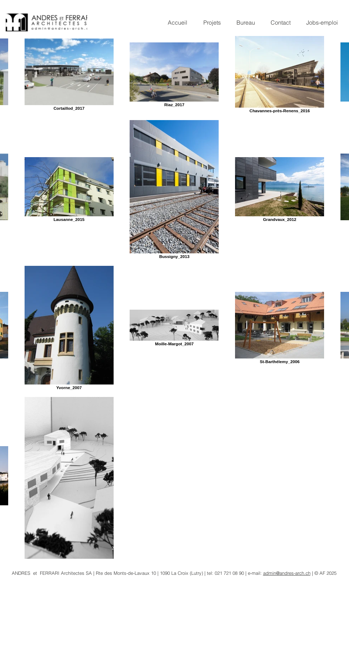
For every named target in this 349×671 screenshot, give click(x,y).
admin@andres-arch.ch (287, 573)
